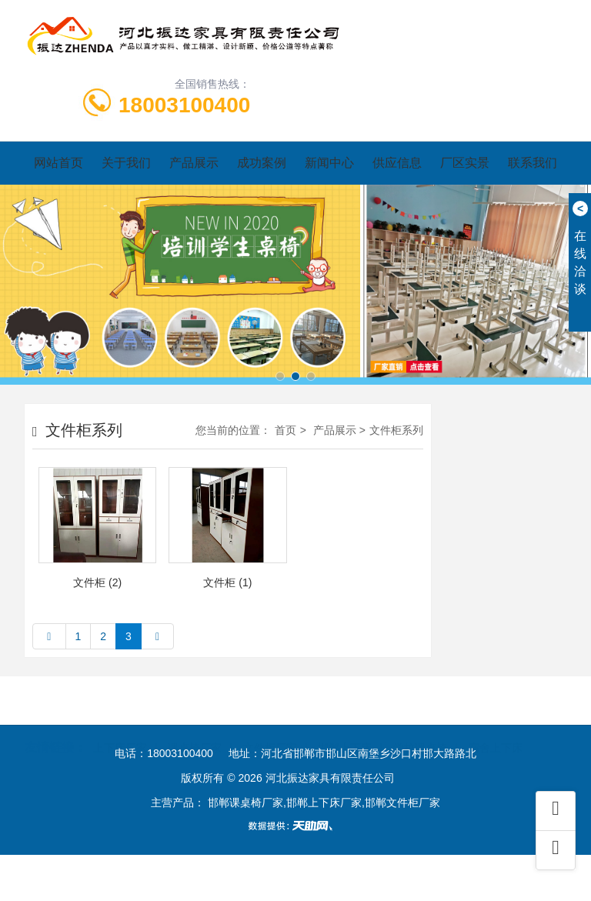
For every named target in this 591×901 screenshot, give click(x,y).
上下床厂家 (120, 728)
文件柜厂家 (270, 728)
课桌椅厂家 (195, 728)
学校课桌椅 (420, 728)
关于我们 (126, 162)
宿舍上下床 (496, 728)
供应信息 (397, 162)
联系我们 (532, 162)
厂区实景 (464, 162)
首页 (285, 430)
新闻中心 (329, 162)
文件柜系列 (396, 430)
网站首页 (58, 162)
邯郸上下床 (345, 728)
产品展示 (194, 162)
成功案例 (261, 162)
